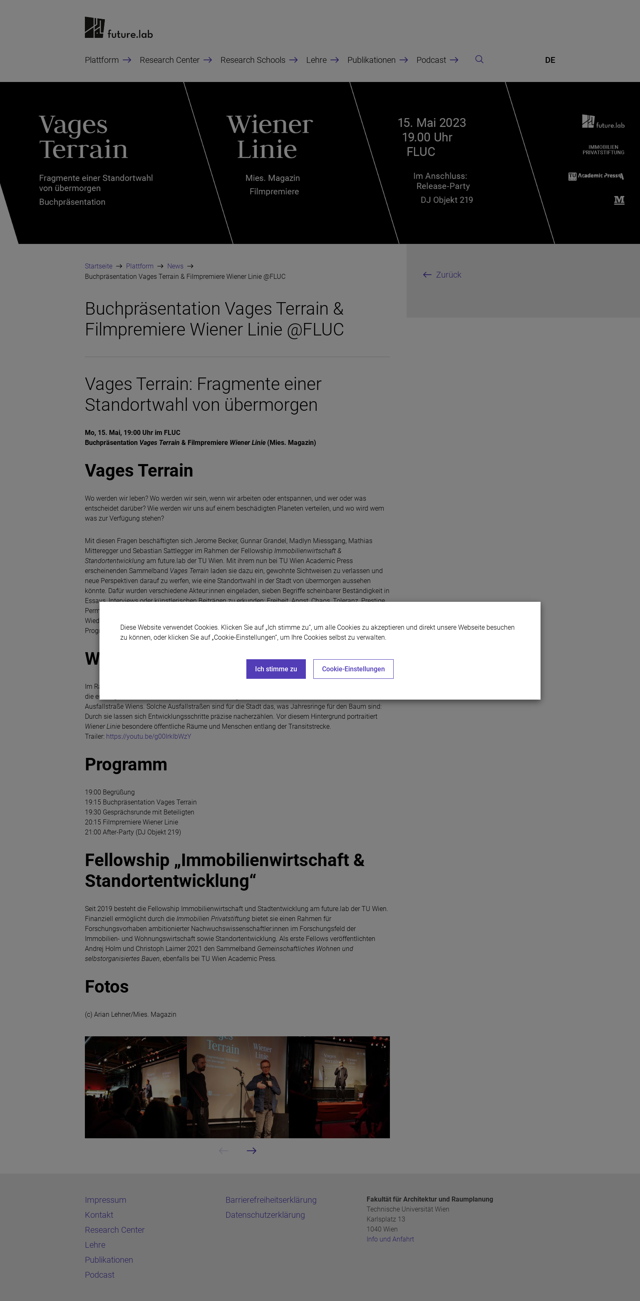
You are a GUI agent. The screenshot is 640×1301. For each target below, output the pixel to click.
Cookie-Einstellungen (353, 669)
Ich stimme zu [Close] (276, 669)
